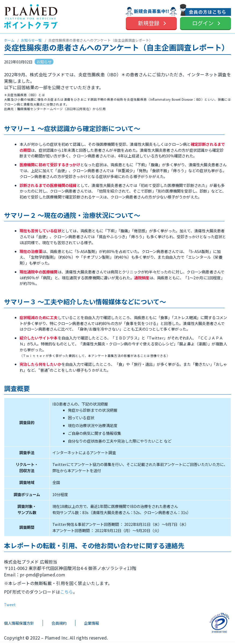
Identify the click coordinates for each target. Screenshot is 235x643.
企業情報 (91, 623)
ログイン (203, 23)
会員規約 (59, 623)
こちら (66, 591)
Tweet (10, 604)
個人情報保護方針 (19, 623)
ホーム (9, 40)
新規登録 (148, 23)
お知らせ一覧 (31, 40)
